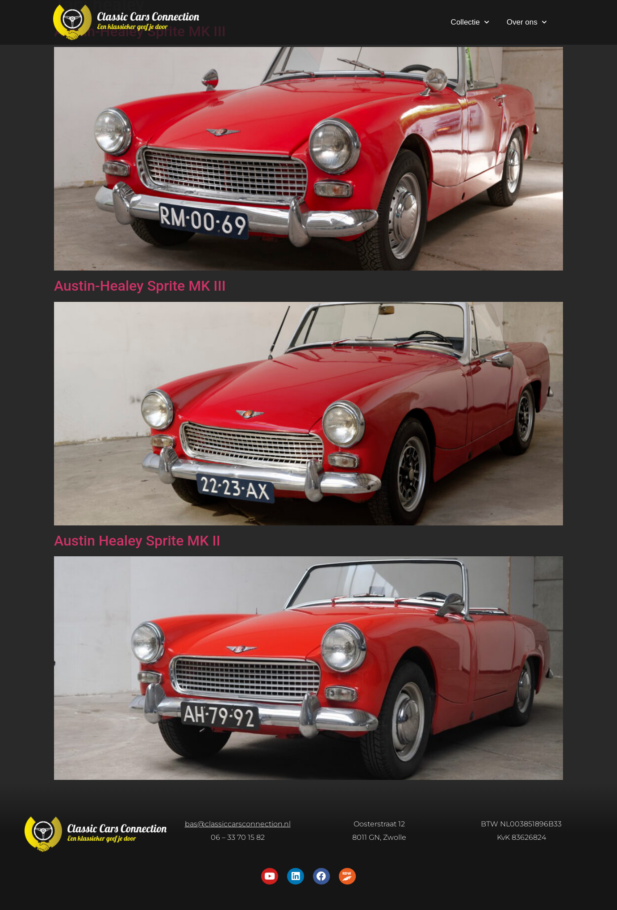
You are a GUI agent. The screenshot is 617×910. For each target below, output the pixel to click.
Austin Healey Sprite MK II (137, 540)
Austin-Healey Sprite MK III (140, 285)
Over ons (526, 22)
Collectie (470, 22)
